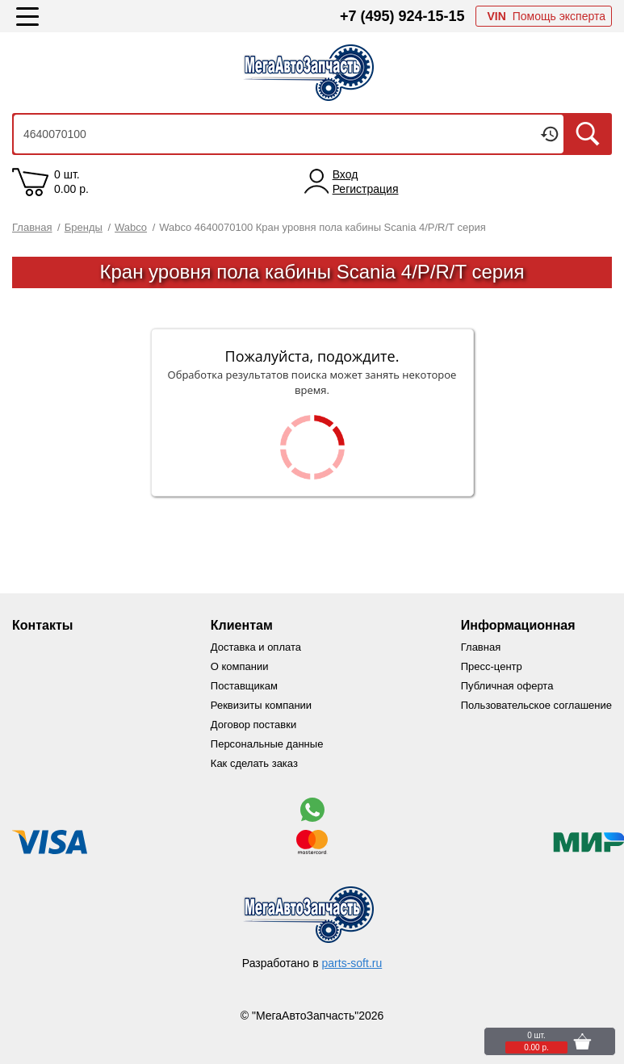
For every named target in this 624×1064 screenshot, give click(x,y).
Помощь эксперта (546, 16)
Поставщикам (244, 686)
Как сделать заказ (254, 763)
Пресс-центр (491, 666)
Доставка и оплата (256, 647)
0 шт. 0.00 (71, 181)
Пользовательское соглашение (536, 705)
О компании (240, 666)
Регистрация (366, 188)
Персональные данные (267, 744)
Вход (345, 174)
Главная (480, 647)
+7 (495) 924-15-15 (402, 16)
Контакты (42, 625)
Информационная (518, 625)
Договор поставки (253, 724)
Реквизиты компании (261, 705)
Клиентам (242, 625)
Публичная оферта (507, 686)
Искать (587, 134)
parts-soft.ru (352, 963)
